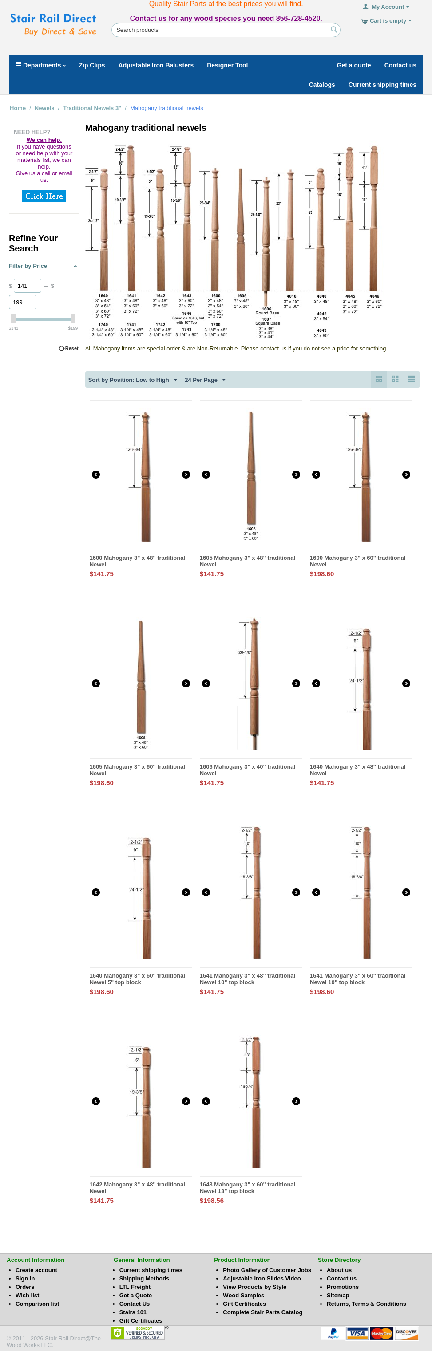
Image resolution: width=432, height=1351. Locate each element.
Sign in (25, 1278)
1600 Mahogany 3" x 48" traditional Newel (137, 561)
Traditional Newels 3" (92, 108)
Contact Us (134, 1303)
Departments (41, 65)
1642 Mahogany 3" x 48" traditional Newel (137, 1187)
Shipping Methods (144, 1278)
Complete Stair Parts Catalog (262, 1312)
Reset (72, 348)
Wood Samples (243, 1295)
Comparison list (37, 1303)
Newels (45, 108)
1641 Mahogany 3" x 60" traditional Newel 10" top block (357, 979)
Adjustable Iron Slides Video (262, 1278)
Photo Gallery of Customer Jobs (267, 1270)
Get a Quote (135, 1295)
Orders (25, 1287)
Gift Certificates (140, 1320)
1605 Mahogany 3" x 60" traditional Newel (137, 770)
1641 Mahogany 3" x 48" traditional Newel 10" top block (247, 979)
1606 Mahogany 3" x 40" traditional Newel (247, 770)
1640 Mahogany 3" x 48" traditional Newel (357, 770)
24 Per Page (205, 380)
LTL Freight (135, 1287)
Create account (36, 1270)
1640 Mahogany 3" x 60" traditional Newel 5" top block (137, 979)
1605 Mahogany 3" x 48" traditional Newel (247, 561)
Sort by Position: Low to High (132, 380)
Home (18, 108)
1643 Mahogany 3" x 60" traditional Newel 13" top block (247, 1187)
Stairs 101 (133, 1312)
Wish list (27, 1295)
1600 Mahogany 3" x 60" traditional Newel (357, 561)
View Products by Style (254, 1287)
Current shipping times (150, 1270)
